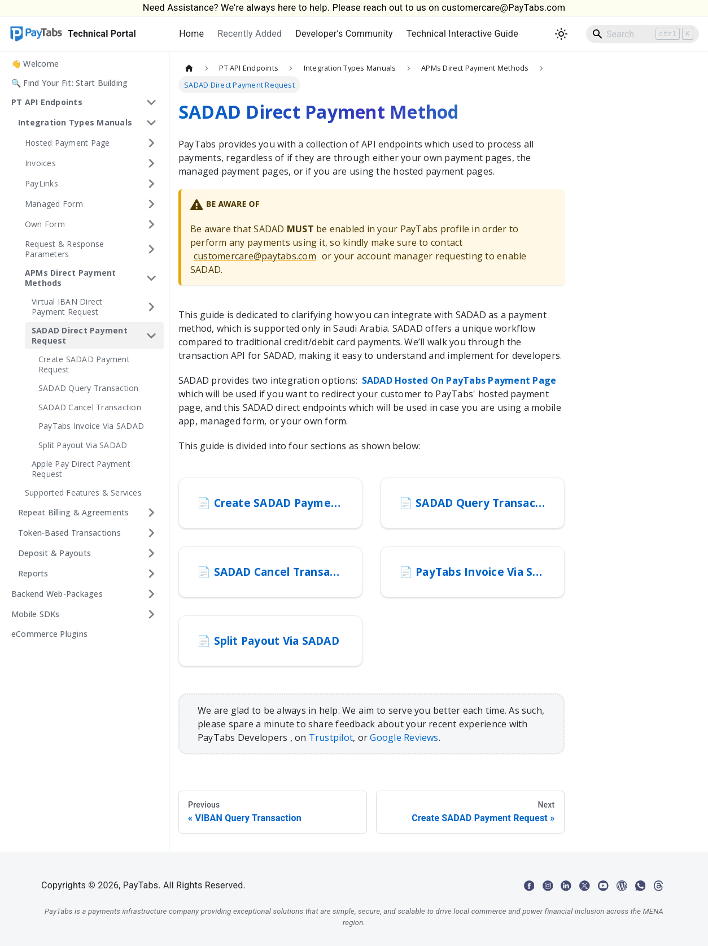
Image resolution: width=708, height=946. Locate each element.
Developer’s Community (344, 33)
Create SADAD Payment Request (84, 364)
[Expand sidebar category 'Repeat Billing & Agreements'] (151, 513)
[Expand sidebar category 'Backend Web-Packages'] (151, 594)
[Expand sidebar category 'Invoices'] (151, 163)
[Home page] (189, 68)
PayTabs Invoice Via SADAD (91, 425)
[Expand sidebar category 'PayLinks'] (151, 184)
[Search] (642, 34)
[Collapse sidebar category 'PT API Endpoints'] (151, 102)
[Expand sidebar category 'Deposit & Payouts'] (151, 553)
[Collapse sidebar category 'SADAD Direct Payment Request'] (151, 335)
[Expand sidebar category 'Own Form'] (151, 224)
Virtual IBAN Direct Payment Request (67, 306)
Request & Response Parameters (64, 248)
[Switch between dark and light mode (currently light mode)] (561, 34)
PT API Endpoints (46, 102)
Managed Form (54, 203)
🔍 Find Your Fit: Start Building (69, 82)
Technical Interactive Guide (462, 33)
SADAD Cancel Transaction (89, 407)
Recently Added (249, 33)
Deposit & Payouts (54, 553)
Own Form (45, 224)
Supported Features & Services (83, 492)
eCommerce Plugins (49, 633)
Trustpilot (331, 737)
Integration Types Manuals (75, 122)
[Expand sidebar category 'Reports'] (151, 574)
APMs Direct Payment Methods (70, 277)
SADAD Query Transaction (88, 388)
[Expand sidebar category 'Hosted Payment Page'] (151, 143)
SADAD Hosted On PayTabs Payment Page (459, 380)
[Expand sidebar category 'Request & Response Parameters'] (151, 249)
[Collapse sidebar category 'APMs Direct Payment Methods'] (151, 277)
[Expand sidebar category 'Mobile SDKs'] (151, 614)
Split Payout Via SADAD (82, 445)
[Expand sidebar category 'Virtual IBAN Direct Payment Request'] (151, 306)
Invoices (40, 163)
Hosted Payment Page (67, 142)
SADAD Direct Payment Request (80, 335)
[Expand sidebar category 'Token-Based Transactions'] (151, 533)
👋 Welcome (35, 63)
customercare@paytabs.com (255, 256)
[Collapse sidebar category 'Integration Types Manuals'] (151, 123)
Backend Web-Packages (57, 593)
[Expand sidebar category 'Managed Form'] (151, 204)
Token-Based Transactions (69, 532)
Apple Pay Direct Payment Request (81, 468)
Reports (33, 573)
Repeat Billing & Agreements (73, 512)
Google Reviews (404, 737)
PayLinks (41, 183)
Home (191, 33)
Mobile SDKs (35, 614)
